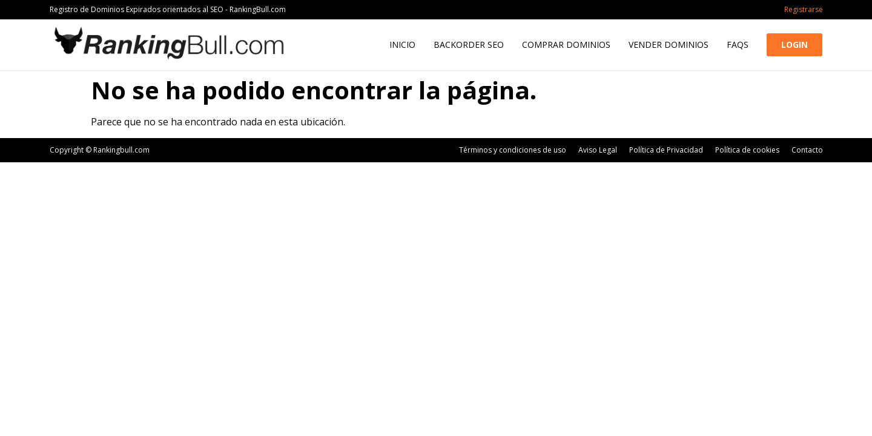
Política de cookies (747, 150)
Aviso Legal (597, 150)
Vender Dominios (668, 44)
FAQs (737, 44)
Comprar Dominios (566, 44)
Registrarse (803, 9)
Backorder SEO (469, 44)
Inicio (402, 44)
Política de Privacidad (666, 150)
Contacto (807, 150)
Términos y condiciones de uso (512, 150)
